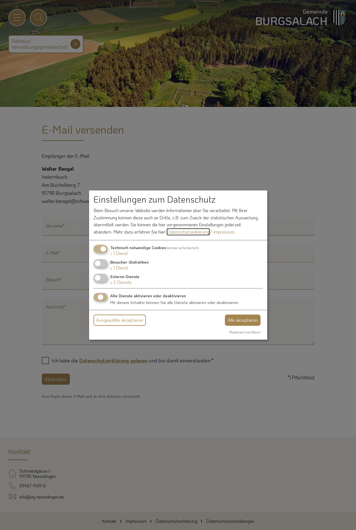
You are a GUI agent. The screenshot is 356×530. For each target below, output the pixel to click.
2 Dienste (120, 282)
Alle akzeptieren (243, 320)
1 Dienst (119, 253)
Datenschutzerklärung (188, 232)
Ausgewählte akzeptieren (119, 320)
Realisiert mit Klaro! (245, 332)
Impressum (223, 232)
